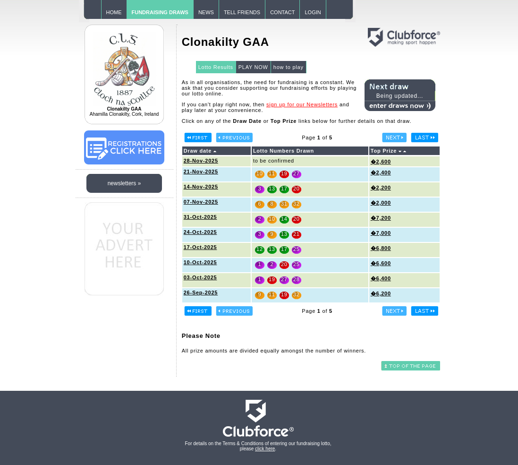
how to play (288, 67)
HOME (114, 12)
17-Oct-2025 (200, 247)
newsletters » (124, 183)
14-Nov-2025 (201, 186)
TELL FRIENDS (242, 12)
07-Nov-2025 (201, 202)
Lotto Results (215, 67)
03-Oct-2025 (200, 277)
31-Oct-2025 (200, 217)
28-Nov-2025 (201, 161)
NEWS (206, 12)
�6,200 (381, 293)
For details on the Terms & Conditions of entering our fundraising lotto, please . (258, 446)
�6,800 (381, 248)
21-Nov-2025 (201, 171)
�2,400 (381, 172)
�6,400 (381, 278)
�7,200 (381, 218)
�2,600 (381, 161)
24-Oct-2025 (200, 232)
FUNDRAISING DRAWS (160, 12)
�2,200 (381, 187)
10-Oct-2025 (200, 262)
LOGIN (313, 12)
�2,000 (381, 203)
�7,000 (381, 233)
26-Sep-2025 (201, 292)
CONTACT (282, 12)
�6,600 (381, 263)
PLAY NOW (253, 67)
